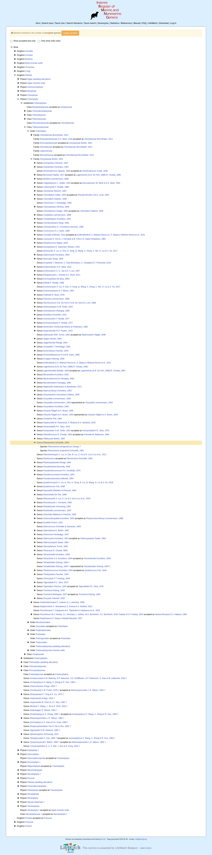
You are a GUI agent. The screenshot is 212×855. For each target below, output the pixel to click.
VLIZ (104, 839)
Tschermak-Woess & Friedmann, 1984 (65, 327)
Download (164, 23)
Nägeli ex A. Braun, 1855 (58, 411)
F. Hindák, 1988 (56, 187)
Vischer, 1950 (52, 339)
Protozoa (48, 818)
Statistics (114, 23)
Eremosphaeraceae (48, 143)
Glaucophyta (32, 754)
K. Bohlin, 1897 (56, 530)
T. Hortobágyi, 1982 (57, 203)
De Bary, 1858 (56, 279)
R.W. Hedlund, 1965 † (45, 730)
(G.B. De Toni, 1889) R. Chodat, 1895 (98, 175)
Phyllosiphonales (43, 630)
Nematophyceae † (34, 814)
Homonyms (103, 23)
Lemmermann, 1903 (57, 398)
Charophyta (32, 95)
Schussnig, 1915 (44, 734)
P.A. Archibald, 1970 (61, 470)
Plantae (28, 75)
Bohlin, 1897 (54, 439)
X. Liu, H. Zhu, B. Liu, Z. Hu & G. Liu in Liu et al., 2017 (75, 454)
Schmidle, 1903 (56, 442)
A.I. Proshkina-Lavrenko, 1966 (63, 227)
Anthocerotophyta (35, 87)
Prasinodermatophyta (36, 786)
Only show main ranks (49, 41)
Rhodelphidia (33, 794)
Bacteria (29, 59)
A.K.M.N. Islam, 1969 (61, 355)
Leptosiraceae (46, 151)
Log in (173, 23)
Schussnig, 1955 (57, 506)
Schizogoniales (42, 638)
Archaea (29, 55)
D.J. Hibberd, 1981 (171, 614)
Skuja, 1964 (56, 223)
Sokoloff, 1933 (54, 598)
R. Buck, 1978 (54, 295)
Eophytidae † (33, 750)
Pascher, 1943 (55, 351)
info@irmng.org (141, 839)
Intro (38, 23)
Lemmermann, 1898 (57, 215)
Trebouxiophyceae (40, 127)
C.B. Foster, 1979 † (44, 690)
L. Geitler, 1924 (57, 183)
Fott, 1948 (54, 486)
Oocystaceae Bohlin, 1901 (80, 143)
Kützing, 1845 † (56, 562)
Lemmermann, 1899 (56, 179)
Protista (28, 818)
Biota (34, 63)
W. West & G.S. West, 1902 (101, 183)
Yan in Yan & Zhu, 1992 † (50, 726)
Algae (36, 83)
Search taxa (47, 23)
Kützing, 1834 (54, 590)
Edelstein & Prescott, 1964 (59, 490)
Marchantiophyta (34, 770)
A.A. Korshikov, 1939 (57, 558)
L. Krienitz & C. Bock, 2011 (61, 275)
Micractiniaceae (46, 155)
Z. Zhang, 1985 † (45, 714)
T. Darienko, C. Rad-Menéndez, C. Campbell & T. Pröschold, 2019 (77, 263)
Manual (136, 23)
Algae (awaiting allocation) (38, 79)
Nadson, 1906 (55, 199)
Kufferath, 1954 (58, 478)
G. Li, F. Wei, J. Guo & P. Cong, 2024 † (55, 746)
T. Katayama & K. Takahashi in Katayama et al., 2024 (70, 610)
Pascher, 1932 (55, 586)
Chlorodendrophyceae (42, 111)
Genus (40, 442)
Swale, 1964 (93, 538)
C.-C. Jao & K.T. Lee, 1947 (61, 271)
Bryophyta (31, 91)
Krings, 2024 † (43, 686)
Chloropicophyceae (37, 666)
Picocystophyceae (37, 670)
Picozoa (30, 778)
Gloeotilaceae (46, 147)
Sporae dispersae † (36, 802)
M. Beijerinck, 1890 (96, 434)
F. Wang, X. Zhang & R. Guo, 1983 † (53, 682)
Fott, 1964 (52, 418)
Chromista (29, 67)
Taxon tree (60, 23)
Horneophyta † (33, 762)
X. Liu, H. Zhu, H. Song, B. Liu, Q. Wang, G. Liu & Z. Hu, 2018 (78, 482)
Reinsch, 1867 (55, 191)
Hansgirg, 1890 (56, 311)
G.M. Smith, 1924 (57, 430)
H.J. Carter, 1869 (56, 231)
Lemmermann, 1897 (57, 510)
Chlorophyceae (39, 115)
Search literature (74, 23)
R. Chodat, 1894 (57, 434)
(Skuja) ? (64, 446)
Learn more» (146, 848)
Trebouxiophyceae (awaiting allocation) (53, 646)
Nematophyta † (34, 774)
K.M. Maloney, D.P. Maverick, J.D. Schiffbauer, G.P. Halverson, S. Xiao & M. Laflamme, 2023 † (78, 678)
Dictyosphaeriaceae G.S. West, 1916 (56, 139)
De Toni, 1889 (55, 494)
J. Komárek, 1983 (57, 502)
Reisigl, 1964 (55, 343)
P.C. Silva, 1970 (56, 426)
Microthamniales (43, 622)
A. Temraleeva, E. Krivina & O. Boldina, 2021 (66, 606)
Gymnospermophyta (36, 758)
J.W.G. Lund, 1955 (93, 195)
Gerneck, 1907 (55, 163)
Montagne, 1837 (55, 594)
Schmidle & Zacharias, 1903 (62, 526)
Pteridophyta (32, 790)
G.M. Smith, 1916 (58, 307)
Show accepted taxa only (22, 41)
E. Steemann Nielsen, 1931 (61, 247)
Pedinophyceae (39, 119)
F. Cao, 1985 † (43, 738)
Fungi (27, 71)
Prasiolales (41, 634)
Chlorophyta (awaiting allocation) (43, 662)
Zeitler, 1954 (54, 195)
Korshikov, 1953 (56, 167)
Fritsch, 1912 (53, 522)
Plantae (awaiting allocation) (39, 782)
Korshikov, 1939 (56, 554)
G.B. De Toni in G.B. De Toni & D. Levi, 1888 (69, 303)
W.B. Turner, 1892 (56, 335)
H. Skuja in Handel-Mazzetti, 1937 (61, 618)
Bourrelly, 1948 (56, 466)
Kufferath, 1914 (54, 235)
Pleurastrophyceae (40, 123)
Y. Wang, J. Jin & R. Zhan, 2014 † (49, 706)
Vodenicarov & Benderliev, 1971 (62, 387)
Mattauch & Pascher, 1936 (59, 514)
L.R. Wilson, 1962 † (88, 690)
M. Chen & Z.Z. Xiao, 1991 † (48, 702)
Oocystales (41, 626)
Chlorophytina (40, 103)
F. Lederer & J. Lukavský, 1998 (62, 602)
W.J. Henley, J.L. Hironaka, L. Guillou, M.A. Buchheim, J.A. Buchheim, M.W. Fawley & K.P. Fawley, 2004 (91, 614)
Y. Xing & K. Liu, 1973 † (47, 694)
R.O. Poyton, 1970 (58, 331)
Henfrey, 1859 (56, 207)
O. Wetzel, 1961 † (43, 710)
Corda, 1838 (95, 171)
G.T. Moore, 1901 (58, 291)
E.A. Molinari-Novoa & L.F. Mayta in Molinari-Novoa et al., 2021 (111, 235)
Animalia (29, 51)
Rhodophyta (32, 798)
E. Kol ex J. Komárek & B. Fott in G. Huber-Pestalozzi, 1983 (74, 239)
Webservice (126, 23)
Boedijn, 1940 (56, 371)
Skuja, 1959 (53, 259)
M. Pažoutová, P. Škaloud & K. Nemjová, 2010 (69, 422)
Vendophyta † (33, 810)
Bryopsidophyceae (40, 107)
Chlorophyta (32, 99)
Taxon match (90, 23)
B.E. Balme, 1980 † (45, 742)
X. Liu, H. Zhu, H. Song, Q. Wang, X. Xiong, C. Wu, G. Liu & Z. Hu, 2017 (80, 251)
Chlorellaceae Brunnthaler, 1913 (54, 135)
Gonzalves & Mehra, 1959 (61, 394)
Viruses (28, 826)
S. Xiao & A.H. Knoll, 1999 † (49, 722)
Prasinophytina (40, 658)
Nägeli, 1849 (55, 243)
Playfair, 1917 (53, 175)
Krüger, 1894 (55, 211)
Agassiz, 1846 (56, 171)
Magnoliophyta (33, 766)
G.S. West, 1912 (57, 267)
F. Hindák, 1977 (56, 319)
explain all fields (70, 33)
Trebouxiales (41, 642)
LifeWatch (152, 23)
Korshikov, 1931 (55, 315)
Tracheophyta (63, 758)
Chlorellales (41, 131)
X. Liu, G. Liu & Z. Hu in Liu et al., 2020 (66, 498)
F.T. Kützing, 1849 (56, 578)
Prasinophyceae (36, 674)
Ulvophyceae (66, 107)
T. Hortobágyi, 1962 (57, 347)
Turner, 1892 (55, 546)
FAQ (144, 23)
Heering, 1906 (53, 359)
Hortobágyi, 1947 (56, 534)
